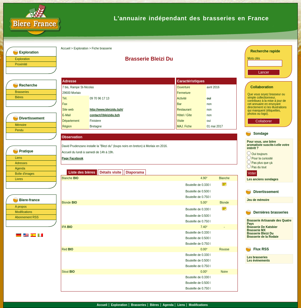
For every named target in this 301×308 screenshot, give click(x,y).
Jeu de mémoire (258, 200)
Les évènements (258, 260)
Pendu (19, 130)
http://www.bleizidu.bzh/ (106, 109)
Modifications (23, 212)
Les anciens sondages (262, 179)
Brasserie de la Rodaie (262, 236)
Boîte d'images (24, 173)
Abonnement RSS (27, 217)
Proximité (21, 64)
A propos (20, 206)
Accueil (65, 48)
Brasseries (22, 92)
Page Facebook (72, 158)
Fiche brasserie (102, 48)
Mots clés (254, 58)
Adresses (21, 163)
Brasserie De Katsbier (262, 227)
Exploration (22, 59)
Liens (18, 157)
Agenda (20, 168)
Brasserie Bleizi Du (260, 233)
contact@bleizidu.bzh (105, 115)
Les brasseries (257, 257)
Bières (19, 97)
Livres (19, 179)
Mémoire (20, 124)
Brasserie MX (256, 230)
